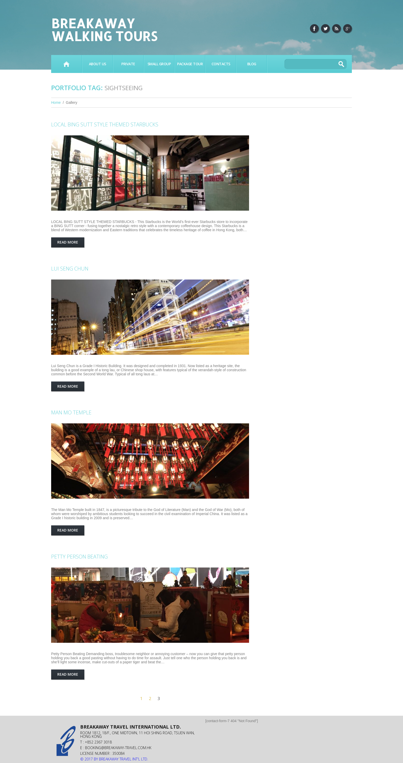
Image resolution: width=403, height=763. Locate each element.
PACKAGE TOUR (190, 63)
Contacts (221, 63)
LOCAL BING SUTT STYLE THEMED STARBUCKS (104, 124)
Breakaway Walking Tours (104, 29)
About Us (97, 63)
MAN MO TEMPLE (71, 412)
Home (66, 64)
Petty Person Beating (79, 556)
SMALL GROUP (159, 63)
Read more (67, 242)
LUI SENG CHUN (69, 268)
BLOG (251, 63)
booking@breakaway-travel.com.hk (118, 747)
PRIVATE (128, 63)
